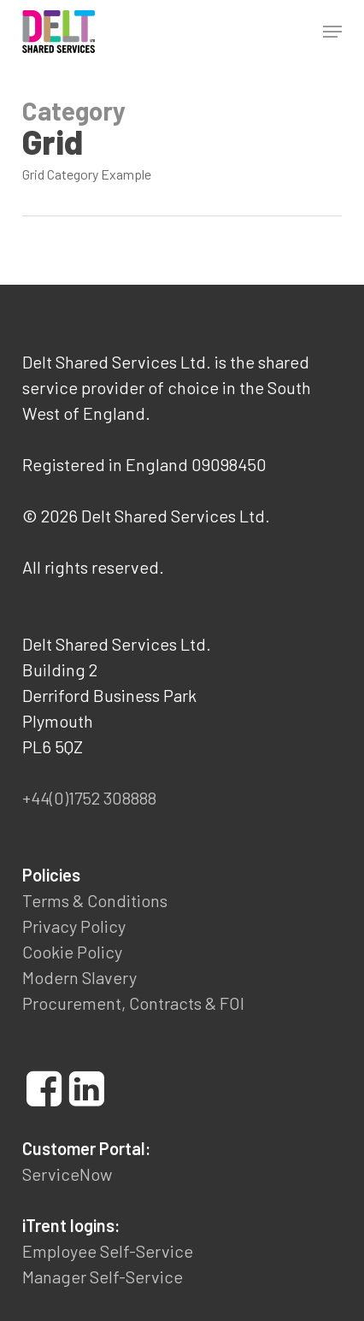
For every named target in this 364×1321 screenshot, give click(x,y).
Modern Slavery (79, 977)
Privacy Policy (74, 926)
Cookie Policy (72, 951)
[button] (332, 31)
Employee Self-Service (107, 1251)
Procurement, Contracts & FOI (133, 1003)
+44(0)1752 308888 (89, 797)
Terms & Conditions (94, 900)
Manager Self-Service (102, 1276)
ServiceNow (67, 1174)
